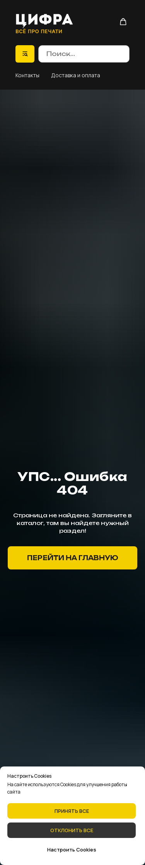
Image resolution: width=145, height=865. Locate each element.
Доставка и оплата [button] (75, 75)
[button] (123, 21)
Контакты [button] (27, 75)
